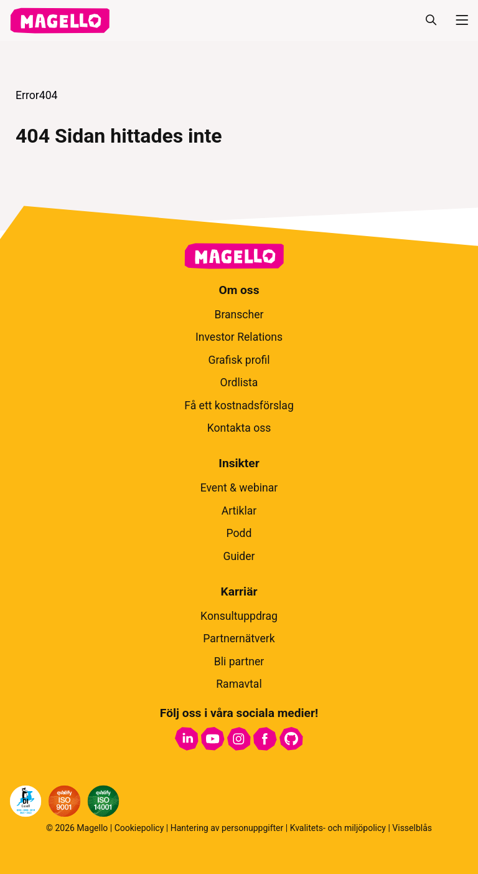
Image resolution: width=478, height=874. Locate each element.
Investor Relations (239, 337)
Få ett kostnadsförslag (239, 405)
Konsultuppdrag (239, 616)
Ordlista (239, 382)
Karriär (239, 591)
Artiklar (239, 511)
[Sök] (431, 20)
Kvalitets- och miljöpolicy (338, 828)
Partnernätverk (238, 638)
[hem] (60, 20)
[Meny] (457, 20)
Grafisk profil (238, 360)
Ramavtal (238, 684)
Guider (239, 556)
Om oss (238, 290)
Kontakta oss (239, 428)
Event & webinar (239, 488)
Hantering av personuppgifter (227, 828)
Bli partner (239, 661)
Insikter (238, 463)
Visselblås (412, 828)
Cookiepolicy (139, 828)
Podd (239, 533)
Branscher (238, 314)
